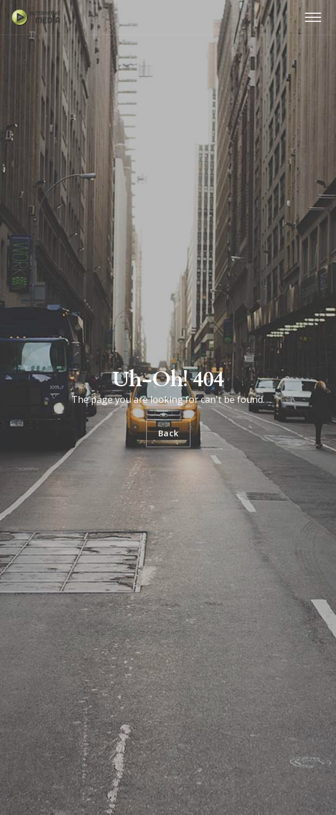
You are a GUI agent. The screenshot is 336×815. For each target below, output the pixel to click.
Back (168, 433)
